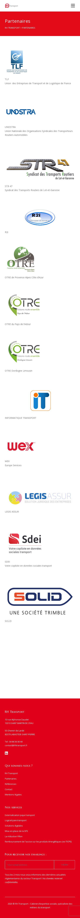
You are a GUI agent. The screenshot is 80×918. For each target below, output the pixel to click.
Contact (8, 789)
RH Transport (11, 773)
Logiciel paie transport (16, 820)
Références (10, 784)
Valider (65, 864)
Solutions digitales (14, 825)
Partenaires (10, 778)
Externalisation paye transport (20, 815)
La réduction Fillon (13, 836)
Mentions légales (13, 794)
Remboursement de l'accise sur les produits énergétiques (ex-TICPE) (38, 841)
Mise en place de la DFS (16, 831)
